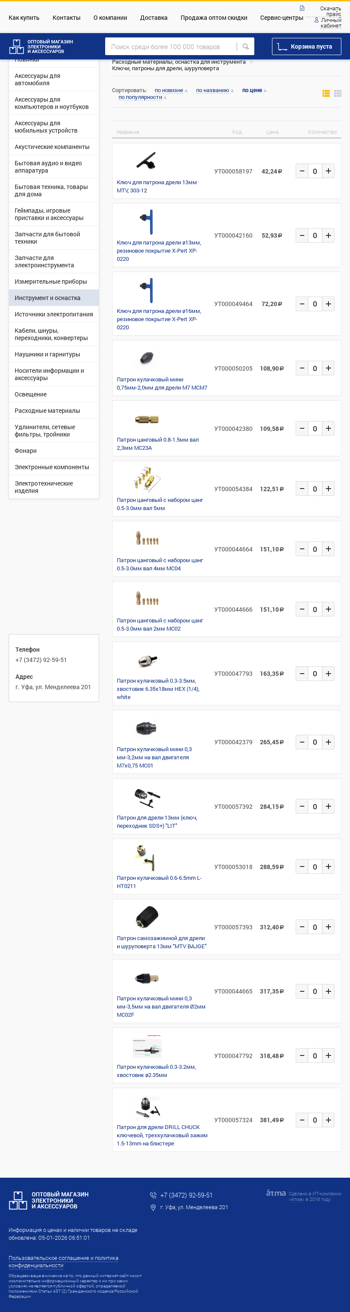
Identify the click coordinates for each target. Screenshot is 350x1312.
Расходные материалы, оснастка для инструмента (179, 61)
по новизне (169, 90)
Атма (296, 1199)
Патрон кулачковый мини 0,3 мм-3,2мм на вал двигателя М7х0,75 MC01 (154, 757)
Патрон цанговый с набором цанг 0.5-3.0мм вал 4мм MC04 (160, 564)
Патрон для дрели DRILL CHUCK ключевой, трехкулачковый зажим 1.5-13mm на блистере (162, 1135)
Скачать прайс (330, 11)
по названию (212, 90)
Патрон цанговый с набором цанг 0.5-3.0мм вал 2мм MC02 (160, 624)
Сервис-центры (281, 17)
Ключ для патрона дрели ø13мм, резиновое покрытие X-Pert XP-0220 (159, 250)
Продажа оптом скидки (214, 17)
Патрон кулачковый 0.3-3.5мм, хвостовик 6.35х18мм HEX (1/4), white (158, 689)
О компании (110, 17)
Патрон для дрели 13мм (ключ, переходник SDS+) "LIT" (157, 821)
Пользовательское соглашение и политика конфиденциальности (64, 1261)
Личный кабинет (331, 23)
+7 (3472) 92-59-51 (41, 660)
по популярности (140, 97)
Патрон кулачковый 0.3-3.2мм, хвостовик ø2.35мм (156, 1071)
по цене (252, 90)
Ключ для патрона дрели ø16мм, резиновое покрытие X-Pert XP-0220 (159, 319)
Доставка (154, 17)
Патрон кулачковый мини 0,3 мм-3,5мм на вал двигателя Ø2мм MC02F (161, 1006)
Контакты (67, 17)
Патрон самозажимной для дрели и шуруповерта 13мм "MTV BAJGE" (161, 942)
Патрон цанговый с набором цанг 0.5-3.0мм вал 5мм (160, 504)
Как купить (24, 17)
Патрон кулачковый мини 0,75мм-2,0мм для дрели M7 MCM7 (162, 383)
